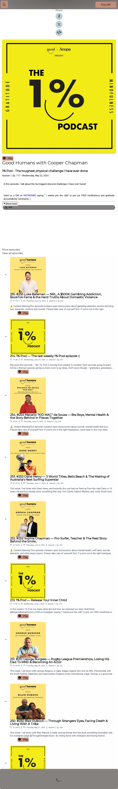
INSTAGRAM (29, 195)
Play (7, 158)
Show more (10, 203)
